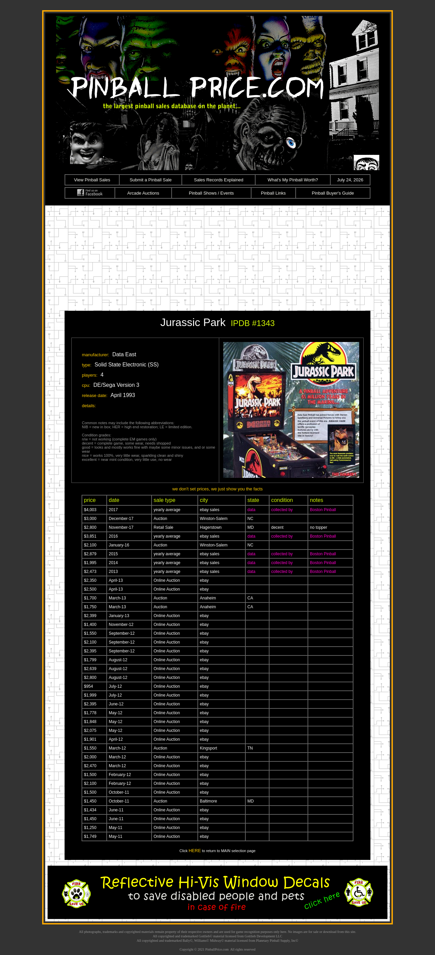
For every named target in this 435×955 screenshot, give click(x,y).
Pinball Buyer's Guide (333, 193)
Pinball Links (273, 193)
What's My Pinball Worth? (292, 179)
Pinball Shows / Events (211, 193)
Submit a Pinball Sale (150, 179)
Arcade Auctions (143, 193)
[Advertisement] (217, 256)
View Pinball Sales (92, 179)
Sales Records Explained (218, 179)
